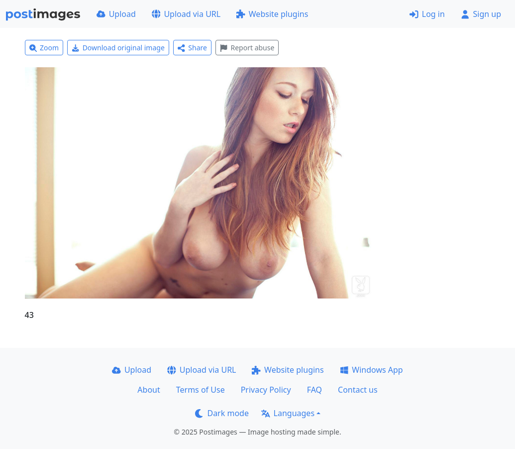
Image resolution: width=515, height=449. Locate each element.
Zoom (44, 47)
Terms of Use (200, 389)
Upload (116, 13)
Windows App (371, 369)
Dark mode (222, 413)
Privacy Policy (266, 389)
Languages (287, 413)
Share (192, 47)
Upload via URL (186, 13)
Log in (427, 13)
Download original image (118, 47)
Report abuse (247, 47)
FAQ (314, 389)
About (148, 389)
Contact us (358, 389)
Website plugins (272, 13)
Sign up (481, 13)
